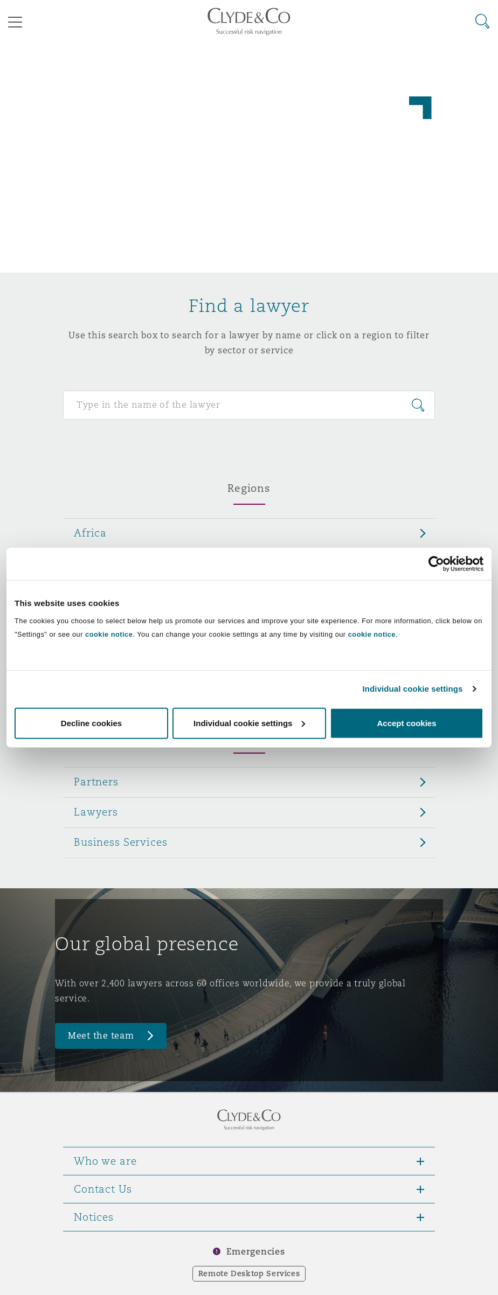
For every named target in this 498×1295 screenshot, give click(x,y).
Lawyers (96, 811)
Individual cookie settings (413, 688)
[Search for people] (249, 405)
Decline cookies (91, 722)
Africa (90, 532)
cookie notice (109, 634)
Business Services (121, 842)
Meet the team (101, 1035)
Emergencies (255, 1251)
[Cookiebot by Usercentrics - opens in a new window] (436, 564)
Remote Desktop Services (249, 1273)
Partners (96, 781)
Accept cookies (406, 722)
